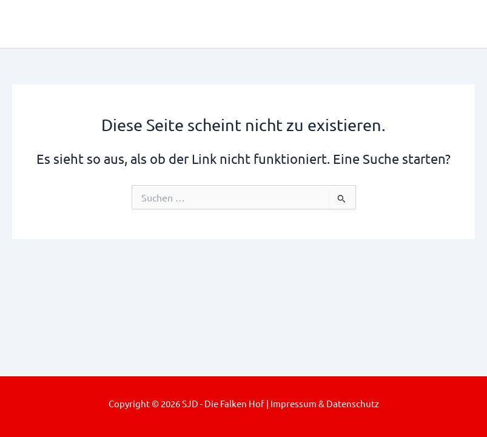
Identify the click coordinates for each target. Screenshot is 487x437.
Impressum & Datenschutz (324, 403)
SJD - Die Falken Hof (126, 23)
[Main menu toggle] (460, 24)
